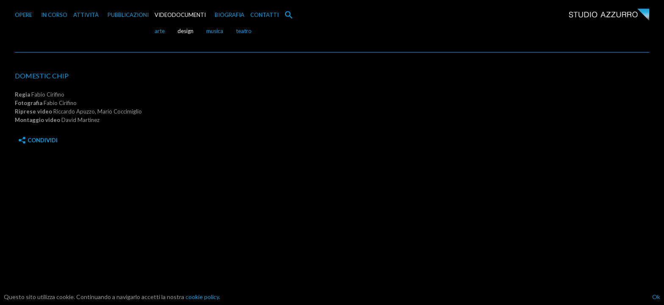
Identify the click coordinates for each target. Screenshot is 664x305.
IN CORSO (54, 14)
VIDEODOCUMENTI (180, 14)
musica (214, 31)
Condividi (38, 140)
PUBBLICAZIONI (128, 14)
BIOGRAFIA (229, 14)
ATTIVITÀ (86, 14)
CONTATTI (264, 14)
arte (160, 31)
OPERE (23, 14)
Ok (656, 296)
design (185, 31)
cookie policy (202, 296)
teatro (244, 31)
